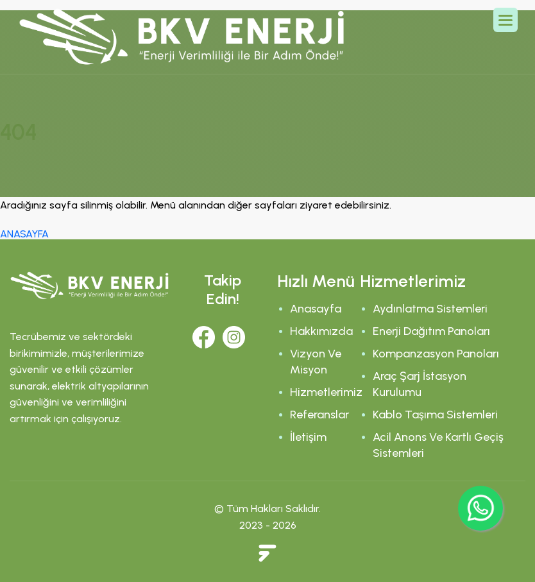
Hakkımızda (321, 331)
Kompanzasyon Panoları (436, 354)
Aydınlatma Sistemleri (430, 309)
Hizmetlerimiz (326, 392)
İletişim (308, 437)
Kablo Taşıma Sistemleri (435, 414)
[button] (505, 20)
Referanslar (319, 414)
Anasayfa (315, 309)
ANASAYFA (24, 234)
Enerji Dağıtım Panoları (431, 331)
